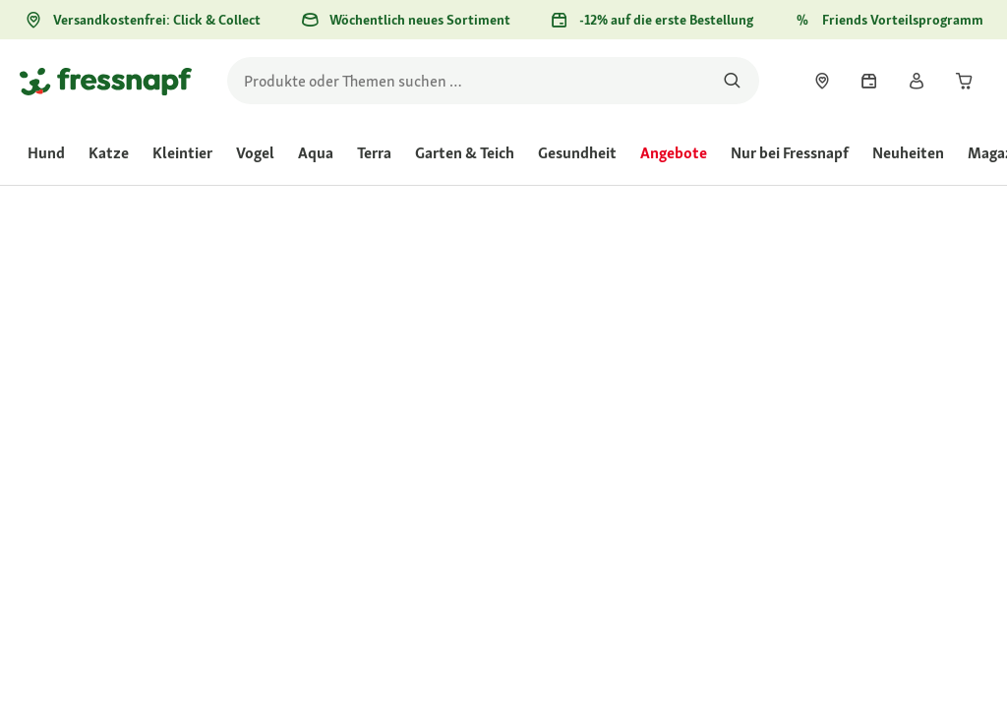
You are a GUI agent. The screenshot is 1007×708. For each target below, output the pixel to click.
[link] (822, 80)
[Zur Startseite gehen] (106, 80)
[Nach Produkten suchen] (732, 80)
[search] (493, 80)
